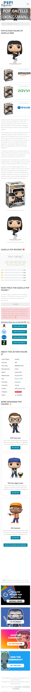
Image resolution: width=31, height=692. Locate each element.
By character (26, 687)
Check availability (19, 326)
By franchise (18, 687)
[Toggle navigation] (28, 4)
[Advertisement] (15, 564)
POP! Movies (18, 392)
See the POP (15, 447)
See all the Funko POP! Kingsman (15, 545)
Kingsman (18, 382)
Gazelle (17, 385)
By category (16, 689)
